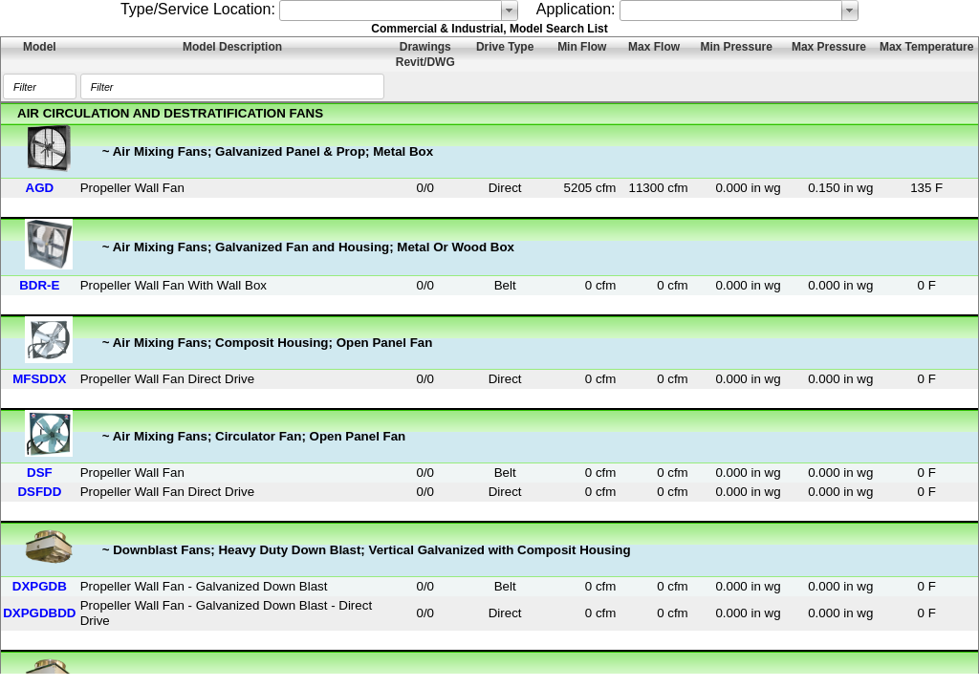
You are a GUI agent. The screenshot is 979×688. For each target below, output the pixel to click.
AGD (40, 188)
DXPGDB (39, 586)
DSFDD (39, 491)
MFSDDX (39, 379)
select (509, 10)
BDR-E (39, 285)
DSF (40, 472)
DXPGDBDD (39, 613)
